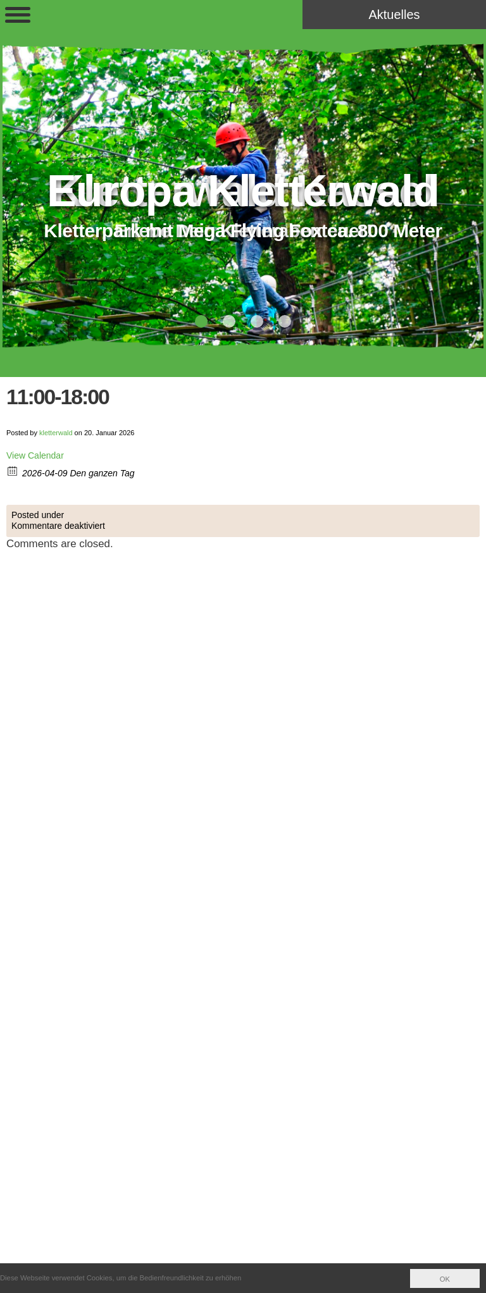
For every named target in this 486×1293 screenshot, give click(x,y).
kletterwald (56, 432)
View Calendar (35, 455)
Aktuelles (394, 15)
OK (445, 1279)
